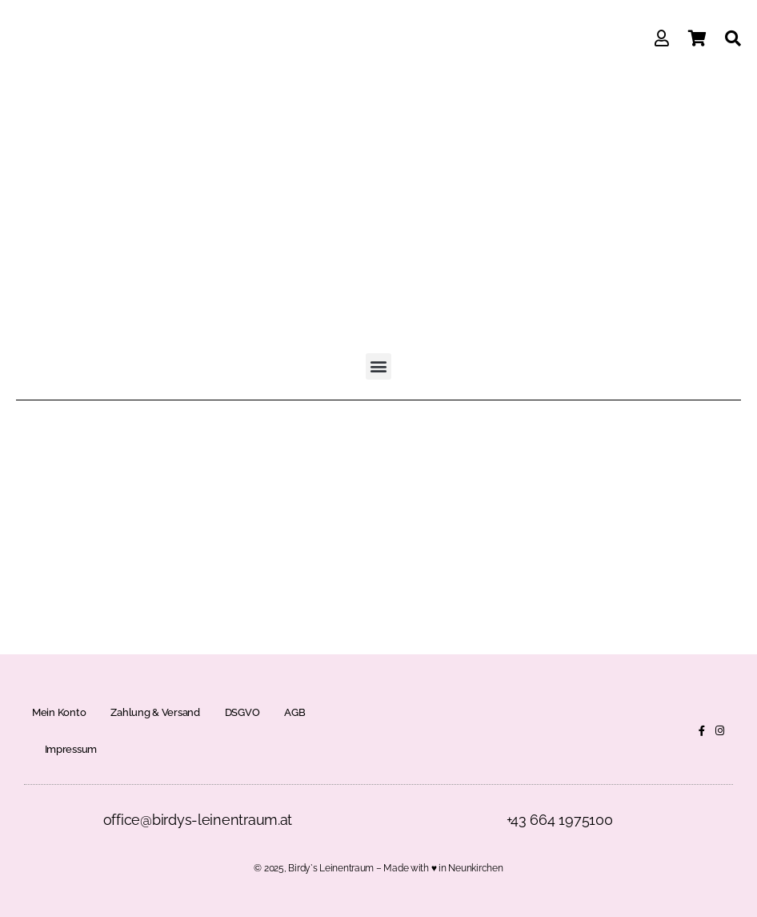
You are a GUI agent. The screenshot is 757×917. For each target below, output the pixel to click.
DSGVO (242, 712)
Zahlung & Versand (154, 712)
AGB (294, 712)
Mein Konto (59, 712)
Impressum (71, 749)
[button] (379, 366)
